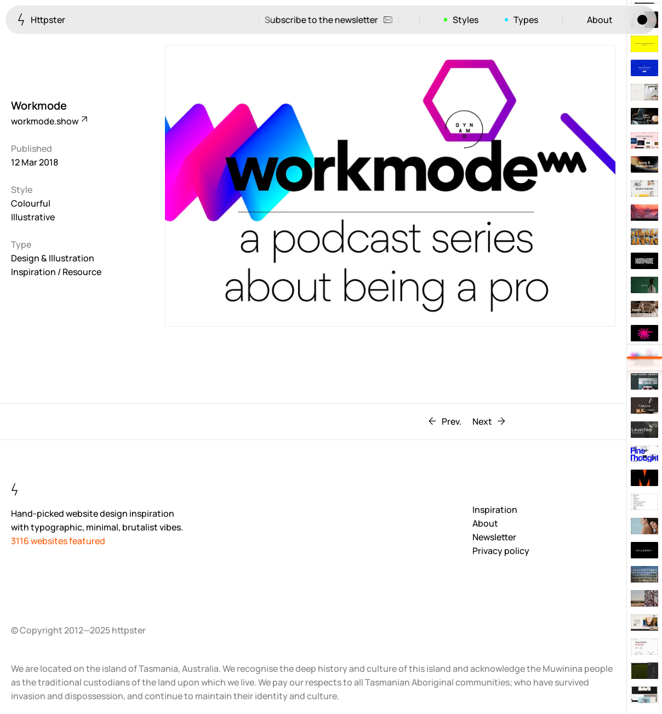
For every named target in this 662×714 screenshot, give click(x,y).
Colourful (30, 203)
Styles (465, 20)
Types (525, 20)
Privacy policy (500, 551)
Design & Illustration (52, 258)
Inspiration (494, 510)
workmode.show (48, 121)
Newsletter (494, 537)
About (600, 20)
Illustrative (33, 217)
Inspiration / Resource (56, 272)
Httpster (41, 19)
